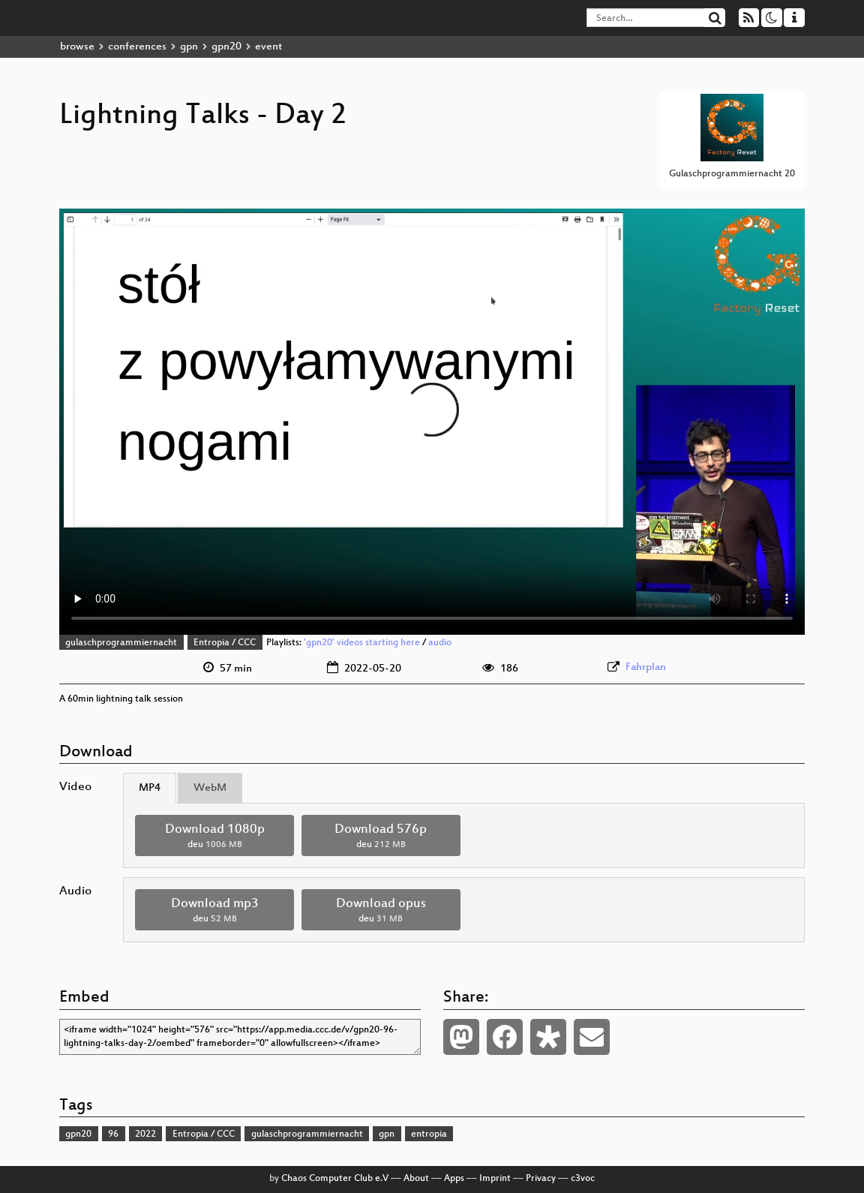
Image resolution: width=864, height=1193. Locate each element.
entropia (429, 1134)
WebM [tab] (210, 788)
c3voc (583, 1178)
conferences (137, 47)
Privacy (541, 1178)
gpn (189, 47)
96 (113, 1134)
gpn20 (227, 47)
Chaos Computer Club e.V (334, 1178)
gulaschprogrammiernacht (121, 643)
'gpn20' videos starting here (362, 643)
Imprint (495, 1178)
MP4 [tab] (149, 788)
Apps (454, 1178)
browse (77, 47)
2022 (145, 1134)
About (416, 1178)
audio (440, 643)
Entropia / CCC (225, 643)
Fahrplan (646, 667)
